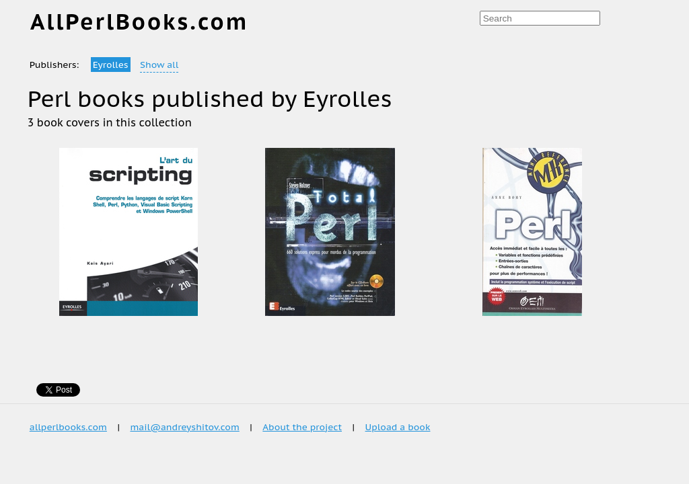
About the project (302, 427)
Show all (159, 64)
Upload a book (398, 427)
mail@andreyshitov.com (184, 427)
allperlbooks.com (68, 427)
